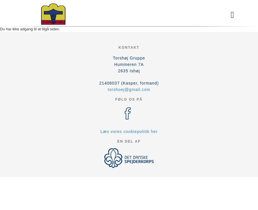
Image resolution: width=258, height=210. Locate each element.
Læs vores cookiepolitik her (129, 131)
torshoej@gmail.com (129, 89)
